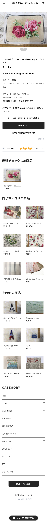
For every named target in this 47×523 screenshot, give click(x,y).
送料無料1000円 (9, 434)
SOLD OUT (7, 449)
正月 (4, 464)
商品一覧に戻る (23, 483)
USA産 (5, 403)
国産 (4, 396)
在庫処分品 (6, 441)
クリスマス (6, 456)
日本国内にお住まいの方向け (23, 133)
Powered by (24, 499)
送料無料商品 (7, 426)
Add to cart (23, 125)
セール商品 (6, 418)
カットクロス (7, 411)
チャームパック (8, 472)
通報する (41, 139)
